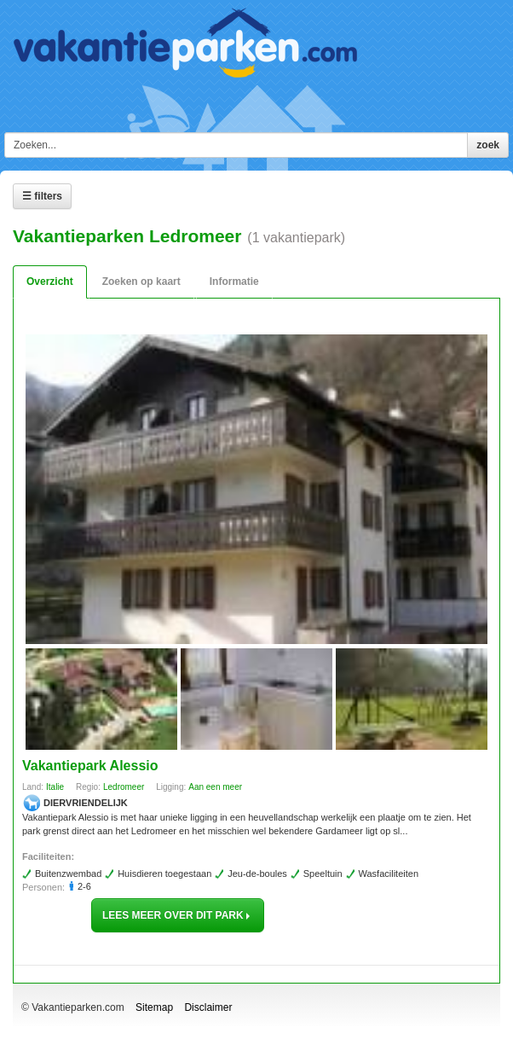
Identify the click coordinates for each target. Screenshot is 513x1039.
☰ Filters (42, 196)
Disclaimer (208, 1007)
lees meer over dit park (177, 915)
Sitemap (154, 1007)
